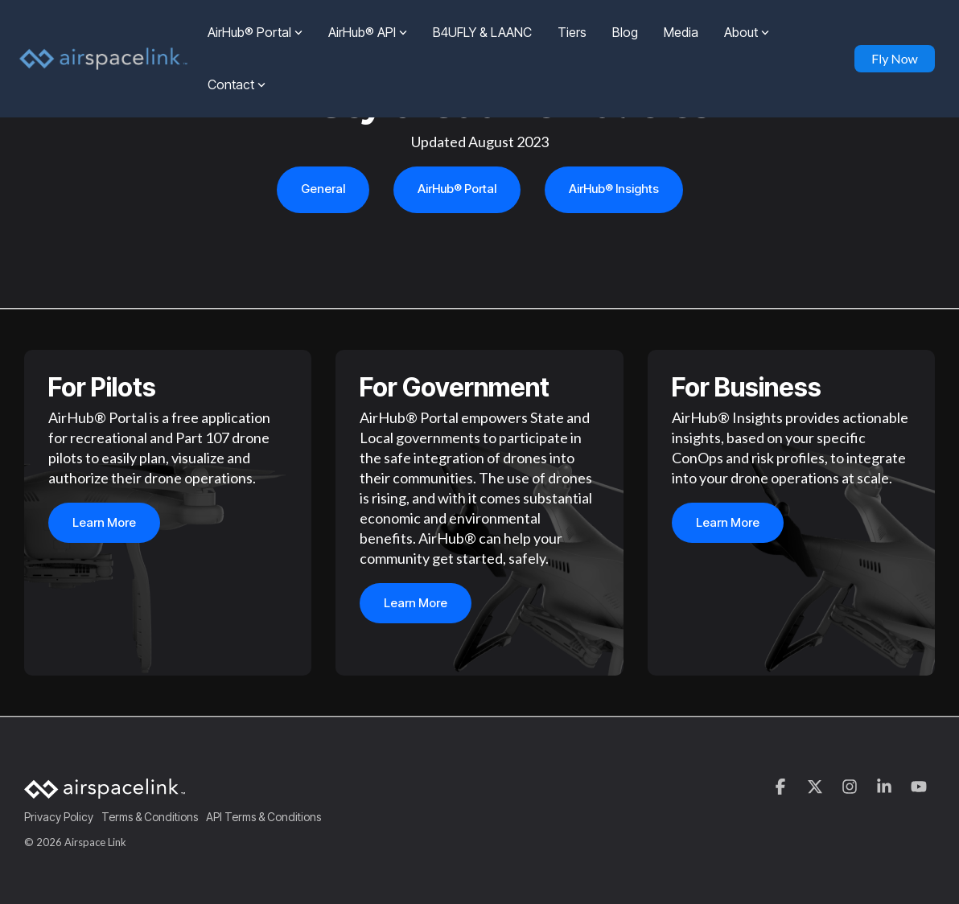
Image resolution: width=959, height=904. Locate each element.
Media (681, 32)
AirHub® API (367, 32)
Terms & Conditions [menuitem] (149, 817)
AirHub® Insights (614, 188)
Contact (236, 84)
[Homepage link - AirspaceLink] (104, 790)
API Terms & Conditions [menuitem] (263, 817)
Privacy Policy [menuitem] (58, 817)
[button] (781, 787)
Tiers (572, 32)
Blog (625, 32)
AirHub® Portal (255, 32)
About (746, 32)
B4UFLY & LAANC (482, 32)
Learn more (104, 523)
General (323, 188)
